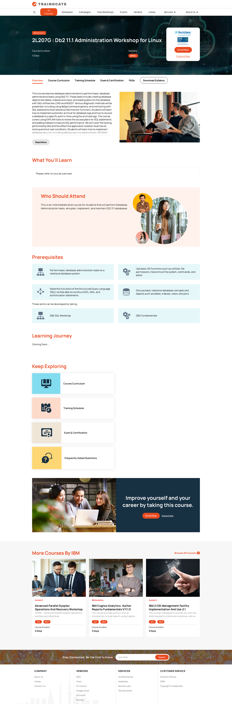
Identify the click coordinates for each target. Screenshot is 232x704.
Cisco (79, 627)
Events (123, 12)
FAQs (132, 80)
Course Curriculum (59, 80)
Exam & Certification (112, 80)
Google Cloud (82, 636)
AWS (78, 622)
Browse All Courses (187, 499)
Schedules (67, 12)
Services (168, 12)
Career (37, 627)
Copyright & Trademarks (171, 632)
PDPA (162, 627)
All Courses (48, 12)
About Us (190, 12)
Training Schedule (85, 80)
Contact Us (39, 632)
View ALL (80, 659)
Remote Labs (124, 632)
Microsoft (81, 641)
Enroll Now (183, 49)
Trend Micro (81, 655)
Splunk (79, 650)
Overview (37, 80)
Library (152, 12)
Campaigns (85, 12)
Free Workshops (105, 12)
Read (41, 141)
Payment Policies (168, 622)
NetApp (80, 645)
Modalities (123, 627)
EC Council (81, 632)
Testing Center (125, 636)
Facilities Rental (125, 622)
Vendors (138, 12)
